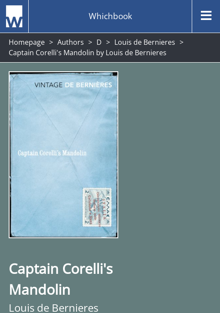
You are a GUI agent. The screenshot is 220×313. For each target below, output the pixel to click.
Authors (70, 42)
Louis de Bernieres (144, 42)
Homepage (27, 42)
